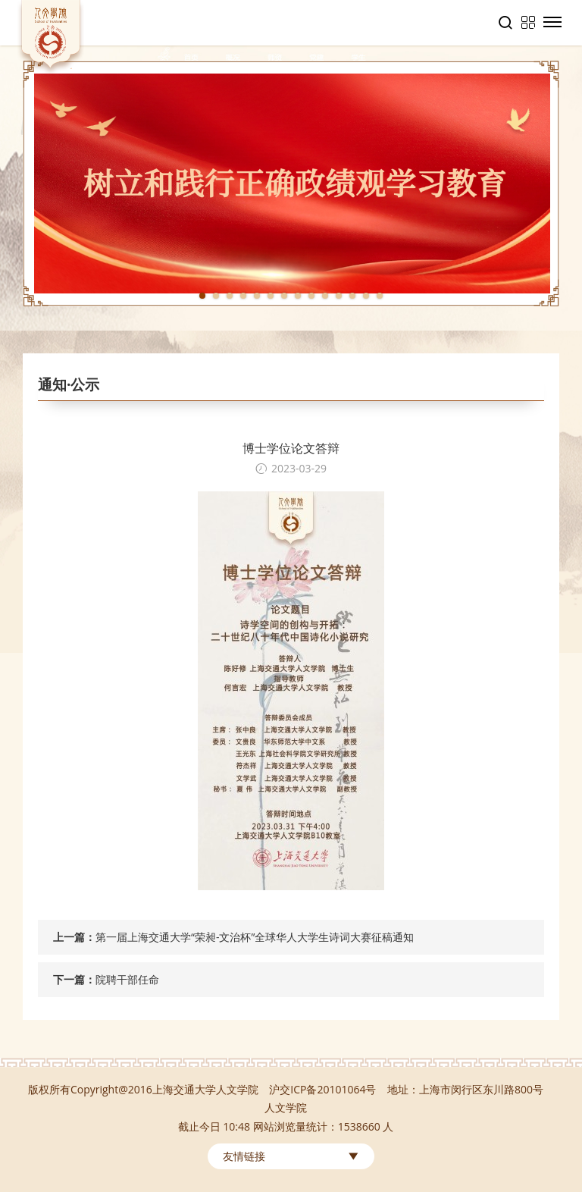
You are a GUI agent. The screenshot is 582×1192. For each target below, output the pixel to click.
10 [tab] (325, 296)
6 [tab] (271, 296)
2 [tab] (216, 296)
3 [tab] (230, 296)
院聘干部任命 (127, 979)
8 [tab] (298, 296)
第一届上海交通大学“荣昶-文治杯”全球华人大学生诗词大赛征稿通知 (254, 937)
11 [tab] (339, 296)
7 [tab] (284, 296)
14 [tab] (380, 296)
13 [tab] (366, 296)
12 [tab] (352, 296)
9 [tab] (311, 296)
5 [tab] (257, 296)
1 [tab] (202, 296)
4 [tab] (243, 296)
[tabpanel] (291, 183)
